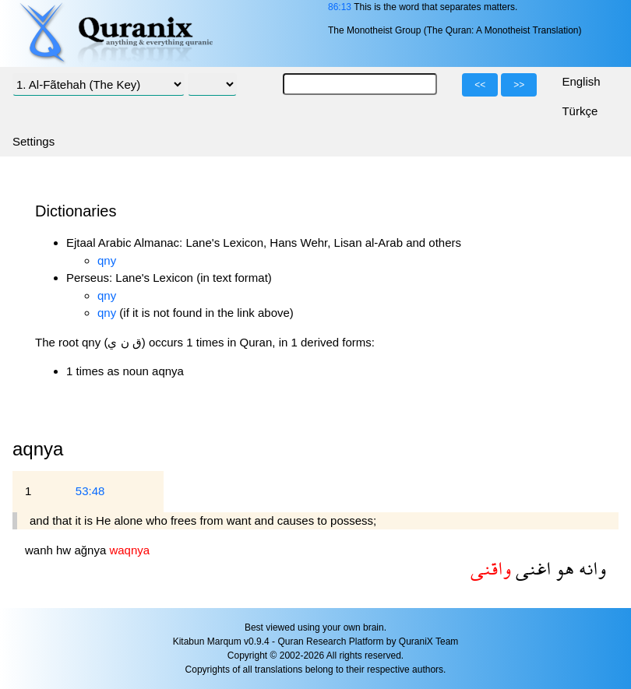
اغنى (531, 568)
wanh (40, 550)
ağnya (91, 550)
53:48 (90, 490)
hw (65, 550)
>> (518, 84)
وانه (590, 568)
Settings (33, 141)
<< (479, 84)
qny (106, 260)
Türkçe (580, 111)
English (581, 81)
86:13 (339, 7)
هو (563, 568)
